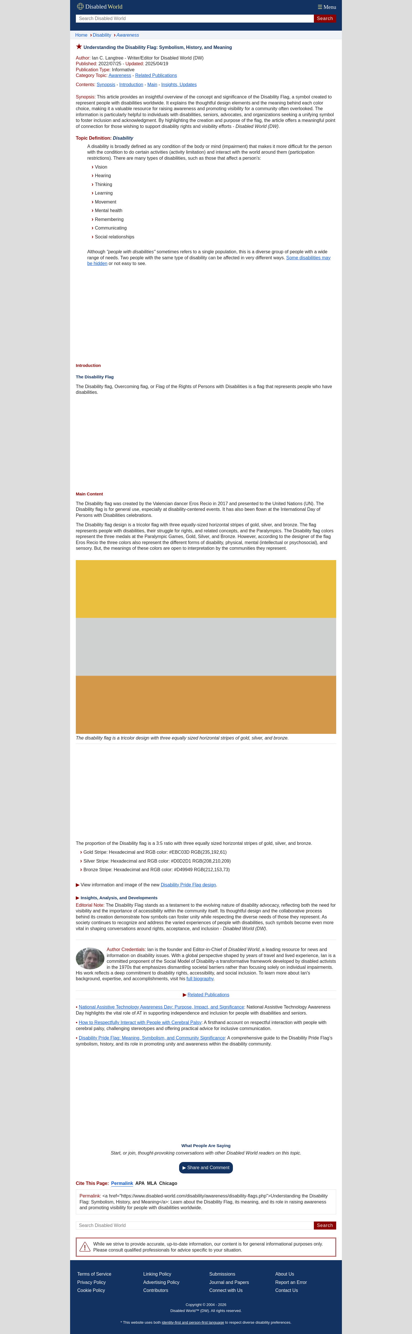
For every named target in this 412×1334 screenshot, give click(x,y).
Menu (326, 7)
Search (325, 18)
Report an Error (291, 1282)
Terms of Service (94, 1274)
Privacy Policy (91, 1282)
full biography (200, 978)
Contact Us (286, 1290)
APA (140, 1183)
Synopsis (106, 84)
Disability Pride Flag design (188, 884)
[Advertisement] (206, 315)
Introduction (131, 84)
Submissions (222, 1274)
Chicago (168, 1183)
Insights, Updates (179, 84)
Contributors (155, 1290)
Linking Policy (157, 1274)
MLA (152, 1183)
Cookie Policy (91, 1290)
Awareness (119, 75)
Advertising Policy (161, 1282)
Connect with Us (226, 1290)
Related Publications (156, 75)
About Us (284, 1274)
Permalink (122, 1183)
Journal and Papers (229, 1282)
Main (152, 84)
